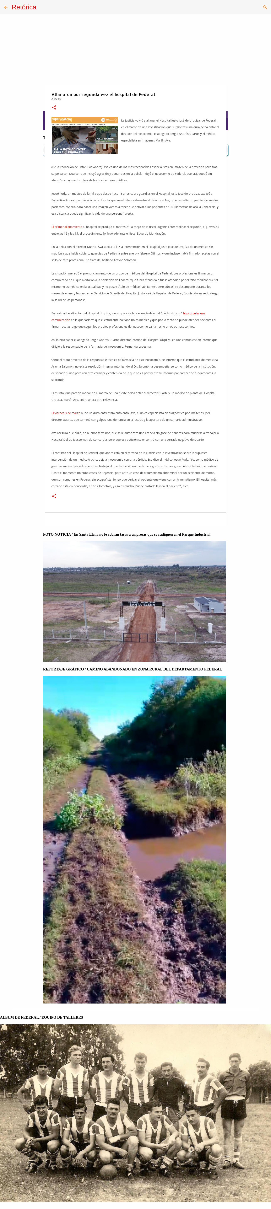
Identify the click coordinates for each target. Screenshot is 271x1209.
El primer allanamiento (67, 227)
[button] (54, 108)
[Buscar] (265, 7)
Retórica (24, 7)
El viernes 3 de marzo (66, 413)
